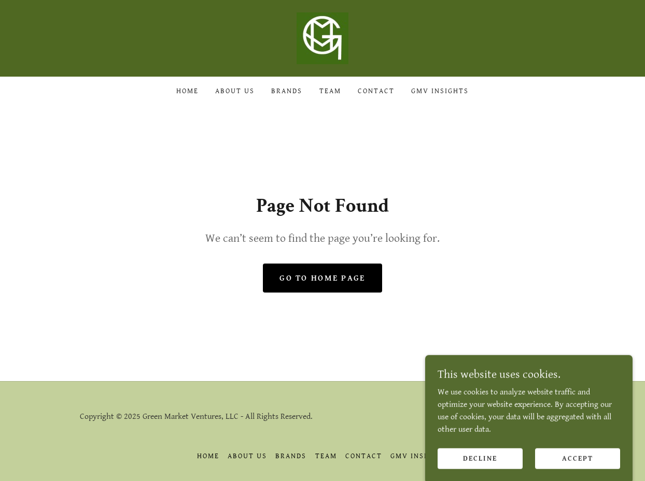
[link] (322, 38)
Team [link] (330, 91)
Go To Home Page (322, 278)
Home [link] (187, 91)
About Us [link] (235, 91)
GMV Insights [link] (440, 91)
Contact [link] (376, 91)
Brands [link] (286, 91)
